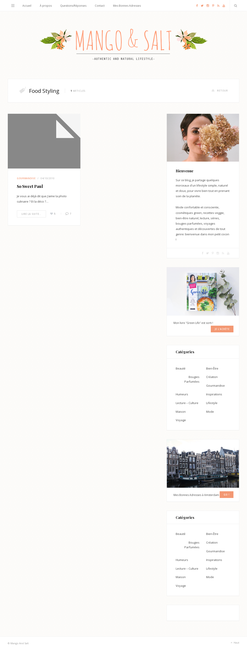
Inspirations (214, 394)
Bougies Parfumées (191, 379)
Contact (100, 6)
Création (212, 377)
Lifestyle (211, 403)
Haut (234, 643)
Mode (210, 412)
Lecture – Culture (187, 403)
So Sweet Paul (30, 186)
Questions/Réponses (73, 6)
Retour (219, 90)
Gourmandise (26, 178)
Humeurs (182, 394)
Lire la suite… (31, 213)
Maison (181, 412)
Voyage (181, 420)
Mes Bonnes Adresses (127, 6)
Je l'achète (222, 329)
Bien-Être (212, 368)
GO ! (226, 494)
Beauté (180, 368)
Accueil (26, 6)
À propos (46, 6)
